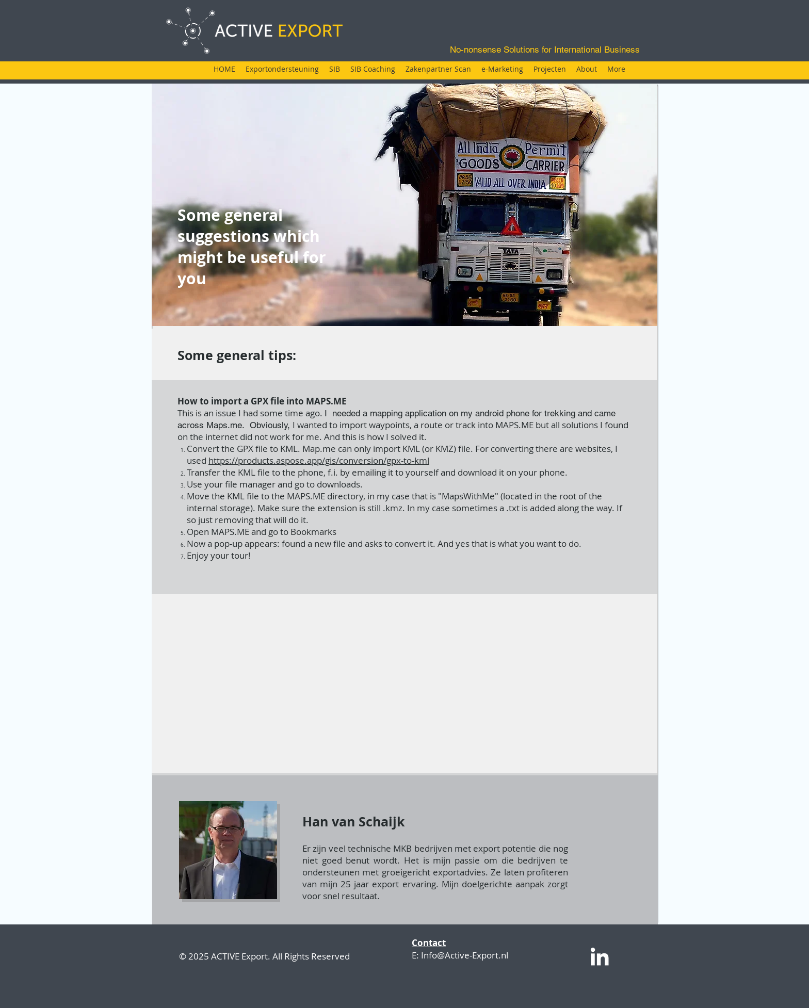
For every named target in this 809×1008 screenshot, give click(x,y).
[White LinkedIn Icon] (599, 956)
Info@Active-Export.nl (464, 955)
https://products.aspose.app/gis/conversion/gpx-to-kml (318, 460)
